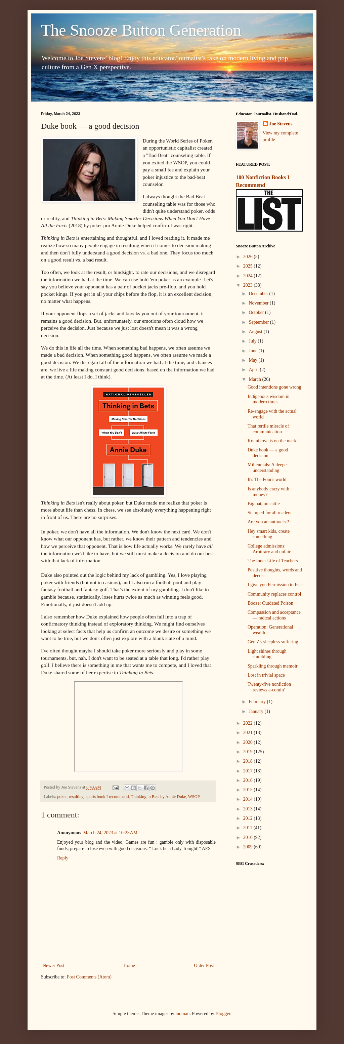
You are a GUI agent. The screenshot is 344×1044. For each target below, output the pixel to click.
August (256, 331)
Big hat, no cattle (264, 503)
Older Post (204, 965)
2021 (248, 732)
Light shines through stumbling (267, 654)
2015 (248, 789)
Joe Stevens (281, 123)
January (256, 711)
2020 (248, 742)
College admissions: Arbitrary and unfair (269, 549)
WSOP (194, 796)
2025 (248, 266)
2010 (248, 837)
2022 (248, 723)
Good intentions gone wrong (274, 387)
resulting (76, 796)
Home (129, 965)
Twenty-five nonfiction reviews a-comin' (269, 687)
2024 (248, 275)
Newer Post (53, 965)
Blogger (222, 1013)
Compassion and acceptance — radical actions (274, 615)
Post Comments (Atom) (89, 976)
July (253, 341)
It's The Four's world (267, 479)
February (258, 701)
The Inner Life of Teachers (273, 560)
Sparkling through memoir (273, 666)
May (253, 360)
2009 (248, 846)
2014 (248, 799)
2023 (248, 285)
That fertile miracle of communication (268, 429)
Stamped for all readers (269, 512)
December (259, 293)
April (254, 369)
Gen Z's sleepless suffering (273, 641)
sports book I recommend (107, 796)
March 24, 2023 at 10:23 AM (110, 832)
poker (62, 796)
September (259, 322)
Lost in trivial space (266, 675)
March (255, 379)
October (257, 312)
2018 (248, 761)
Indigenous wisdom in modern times (268, 399)
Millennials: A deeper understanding (268, 467)
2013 (248, 808)
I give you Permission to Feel (275, 584)
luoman (182, 1013)
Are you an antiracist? (268, 521)
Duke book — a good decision (268, 452)
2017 (248, 770)
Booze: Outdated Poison (270, 603)
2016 (248, 780)
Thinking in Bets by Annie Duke (158, 796)
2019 (248, 751)
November (259, 303)
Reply (62, 857)
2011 (248, 827)
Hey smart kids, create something (269, 534)
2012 (248, 818)
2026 (248, 256)
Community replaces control (274, 594)
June (253, 350)
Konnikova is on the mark (272, 440)
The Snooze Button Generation (141, 30)
